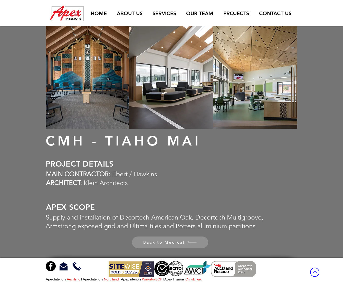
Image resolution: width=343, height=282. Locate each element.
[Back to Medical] (170, 242)
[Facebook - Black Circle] (51, 266)
